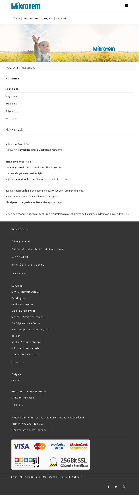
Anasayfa (12, 67)
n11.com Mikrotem (23, 397)
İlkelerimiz (11, 103)
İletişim (15, 335)
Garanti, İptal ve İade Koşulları (31, 329)
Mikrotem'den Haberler (26, 348)
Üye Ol (15, 380)
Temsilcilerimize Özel (24, 354)
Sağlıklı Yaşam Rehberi (25, 342)
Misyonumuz (12, 96)
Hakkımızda (11, 88)
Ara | (17, 18)
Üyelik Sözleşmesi (22, 304)
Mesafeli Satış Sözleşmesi (27, 317)
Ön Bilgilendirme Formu (26, 323)
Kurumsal (17, 285)
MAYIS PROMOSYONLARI (26, 291)
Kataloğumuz (19, 298)
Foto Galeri (11, 118)
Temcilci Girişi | (33, 18)
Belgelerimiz (12, 111)
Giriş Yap (17, 374)
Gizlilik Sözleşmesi (23, 310)
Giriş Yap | (49, 18)
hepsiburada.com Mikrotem (29, 391)
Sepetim (61, 18)
